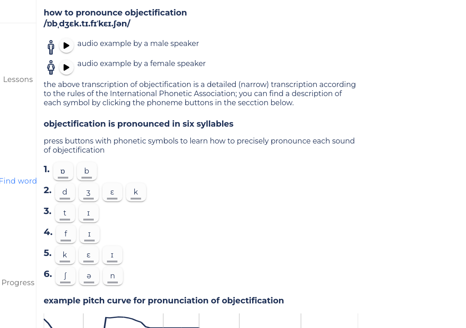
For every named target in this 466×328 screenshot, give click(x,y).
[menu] (18, 11)
